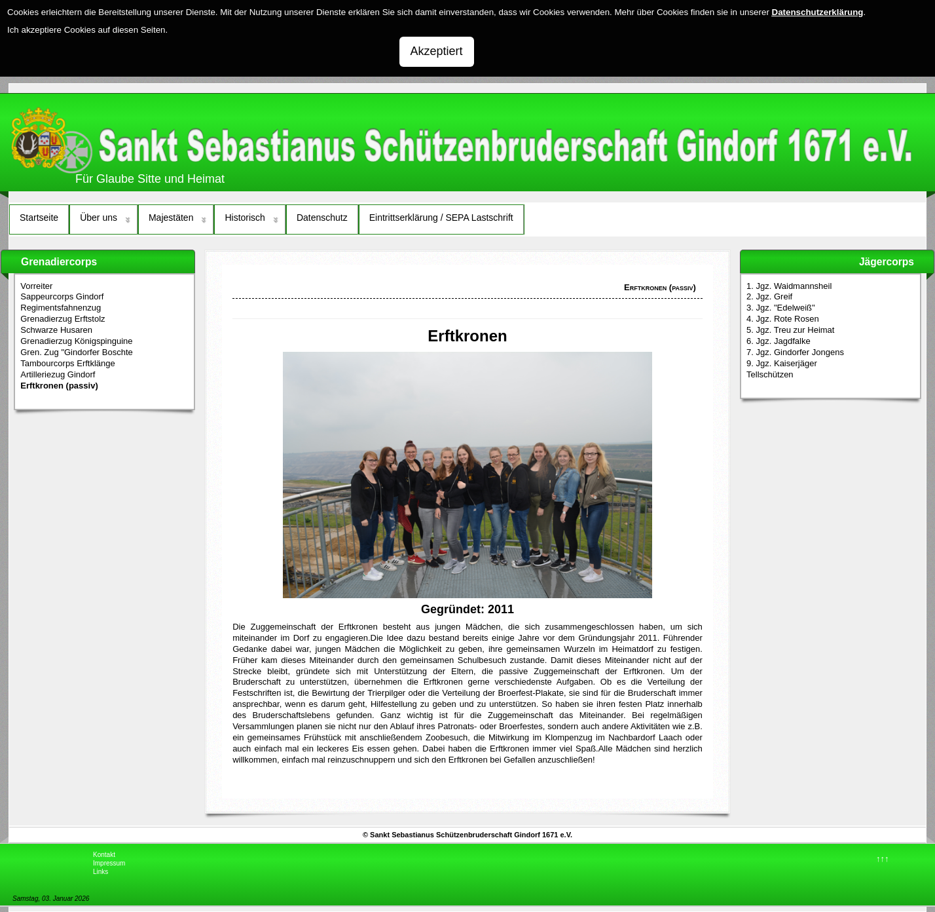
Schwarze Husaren (56, 330)
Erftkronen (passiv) (59, 385)
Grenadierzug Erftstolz (62, 319)
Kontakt (104, 854)
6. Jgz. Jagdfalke (778, 341)
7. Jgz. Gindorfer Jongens (795, 352)
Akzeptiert (437, 51)
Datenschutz (322, 217)
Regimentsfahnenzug (60, 308)
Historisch (245, 217)
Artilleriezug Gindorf (57, 374)
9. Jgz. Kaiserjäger (781, 363)
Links (100, 871)
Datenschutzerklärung (818, 12)
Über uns (98, 217)
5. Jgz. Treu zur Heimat (790, 330)
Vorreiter (36, 286)
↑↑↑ (882, 859)
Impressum (109, 863)
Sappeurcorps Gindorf (61, 296)
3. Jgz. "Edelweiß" (780, 308)
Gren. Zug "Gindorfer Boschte (76, 352)
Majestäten (171, 217)
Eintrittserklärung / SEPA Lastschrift (441, 217)
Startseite (39, 217)
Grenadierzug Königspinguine (76, 341)
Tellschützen (770, 374)
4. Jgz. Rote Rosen (782, 319)
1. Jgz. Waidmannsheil (789, 286)
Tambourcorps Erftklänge (67, 363)
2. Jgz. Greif (769, 296)
